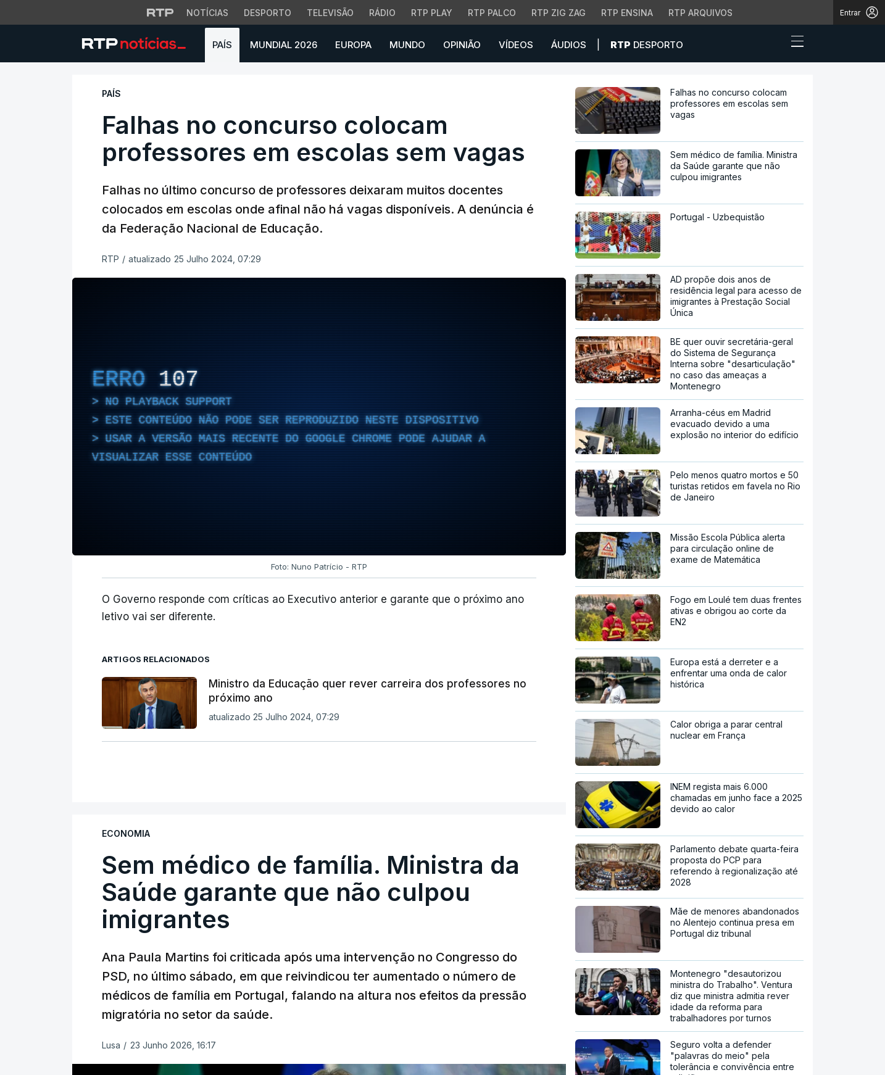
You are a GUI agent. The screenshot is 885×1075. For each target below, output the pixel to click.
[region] (319, 416)
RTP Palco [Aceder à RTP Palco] (492, 12)
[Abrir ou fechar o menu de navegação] (794, 43)
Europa (353, 45)
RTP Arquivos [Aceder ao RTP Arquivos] (700, 12)
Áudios (568, 45)
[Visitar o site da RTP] (160, 12)
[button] (774, 44)
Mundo (407, 45)
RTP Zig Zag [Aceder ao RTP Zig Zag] (558, 12)
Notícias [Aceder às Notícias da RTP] (207, 12)
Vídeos (516, 45)
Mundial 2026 (283, 45)
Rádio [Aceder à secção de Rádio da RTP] (382, 12)
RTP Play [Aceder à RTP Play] (431, 12)
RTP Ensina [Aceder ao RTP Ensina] (627, 12)
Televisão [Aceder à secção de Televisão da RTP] (330, 12)
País (222, 45)
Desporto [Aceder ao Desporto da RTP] (267, 12)
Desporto (646, 45)
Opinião (462, 45)
